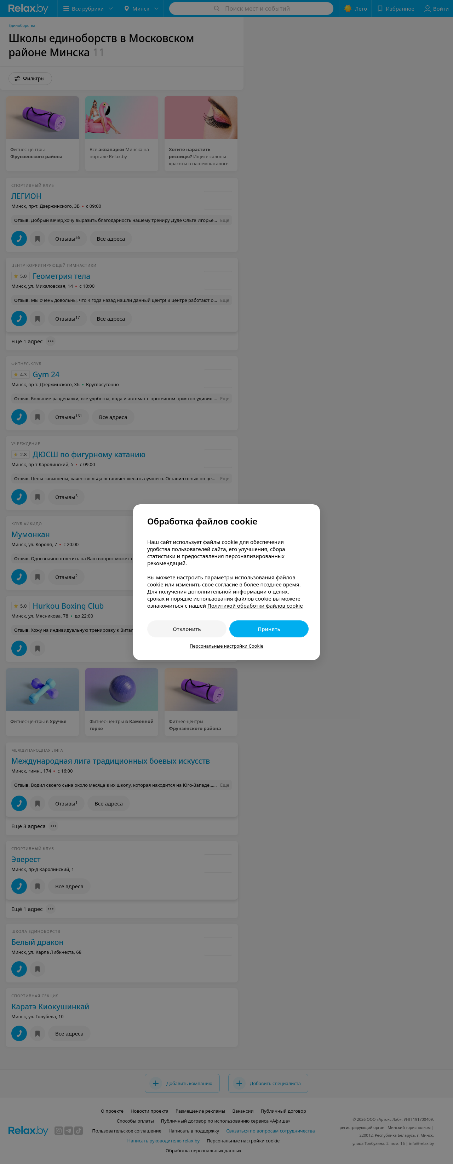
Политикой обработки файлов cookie (255, 605)
